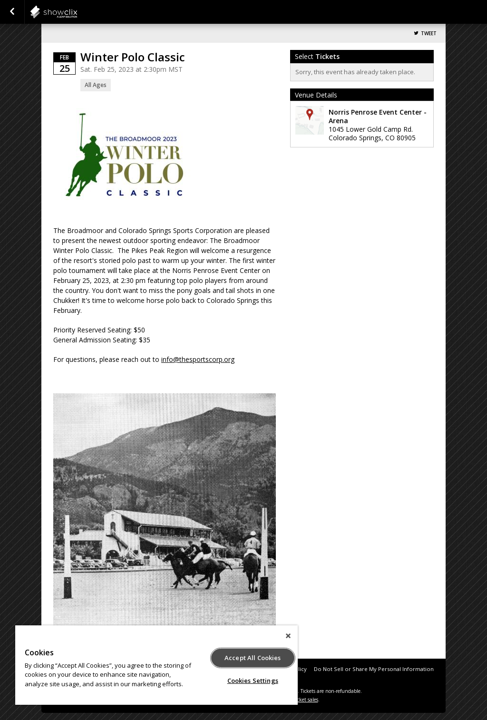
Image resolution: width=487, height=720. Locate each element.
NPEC (77, 12)
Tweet (429, 33)
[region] (156, 665)
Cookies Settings (252, 680)
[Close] (288, 636)
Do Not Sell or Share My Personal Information (374, 668)
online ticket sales (298, 699)
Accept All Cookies (252, 657)
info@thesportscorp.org (197, 359)
